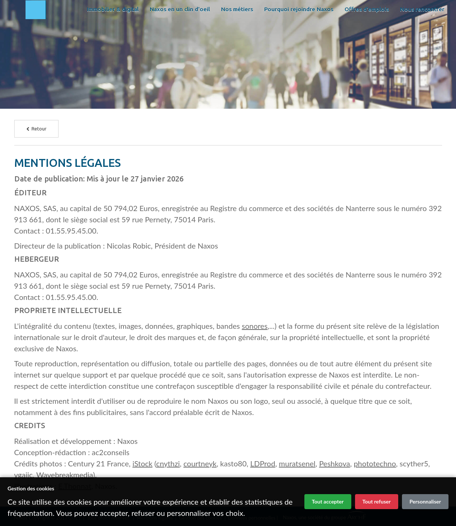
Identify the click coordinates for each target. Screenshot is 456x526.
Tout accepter (328, 501)
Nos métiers (280, 30)
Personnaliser (425, 501)
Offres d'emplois (153, 48)
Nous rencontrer (208, 48)
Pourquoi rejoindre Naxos (342, 30)
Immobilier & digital (156, 30)
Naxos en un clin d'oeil (223, 30)
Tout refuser (377, 501)
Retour (36, 128)
